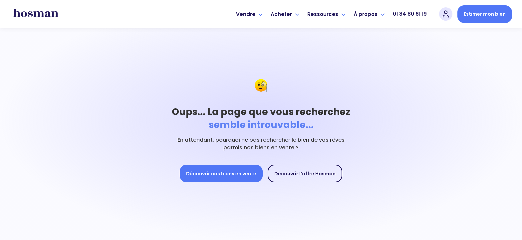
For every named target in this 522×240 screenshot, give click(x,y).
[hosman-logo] (36, 14)
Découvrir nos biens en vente (221, 173)
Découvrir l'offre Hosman (305, 173)
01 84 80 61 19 (410, 13)
